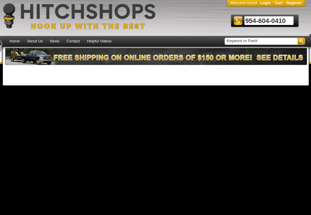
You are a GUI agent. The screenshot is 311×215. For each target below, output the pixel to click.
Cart (279, 3)
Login (265, 3)
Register (294, 3)
